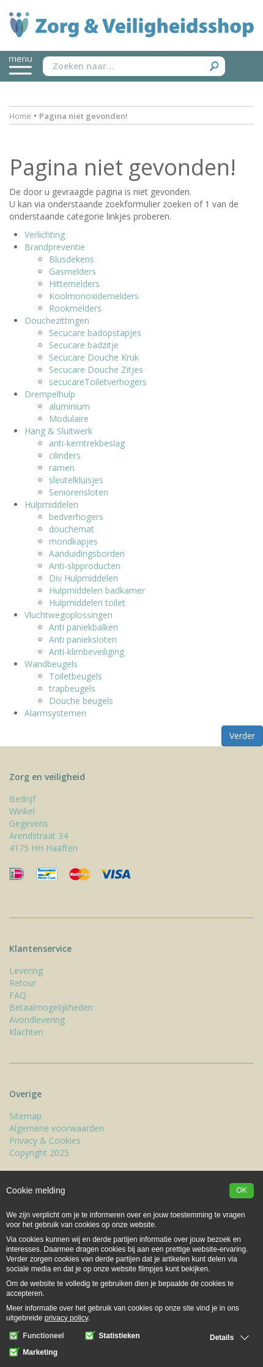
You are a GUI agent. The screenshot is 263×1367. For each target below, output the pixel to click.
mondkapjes (73, 541)
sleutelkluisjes (76, 480)
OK (241, 1190)
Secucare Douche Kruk (94, 357)
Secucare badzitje (84, 345)
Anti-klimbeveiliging (86, 651)
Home (20, 115)
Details (222, 1337)
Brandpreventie (54, 247)
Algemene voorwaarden (56, 1128)
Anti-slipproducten (84, 566)
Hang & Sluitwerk (58, 431)
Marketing (33, 1352)
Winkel (22, 811)
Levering (26, 970)
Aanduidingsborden (87, 553)
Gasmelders (72, 271)
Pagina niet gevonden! (83, 115)
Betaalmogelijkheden (51, 1007)
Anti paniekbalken (83, 627)
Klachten (26, 1032)
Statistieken (112, 1335)
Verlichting (44, 234)
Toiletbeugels (75, 676)
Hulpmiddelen (51, 504)
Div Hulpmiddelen (83, 578)
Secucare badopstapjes (95, 333)
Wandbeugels (51, 664)
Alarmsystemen (55, 713)
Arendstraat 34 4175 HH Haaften (43, 842)
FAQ (17, 995)
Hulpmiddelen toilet (87, 602)
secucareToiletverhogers (98, 382)
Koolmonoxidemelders (94, 296)
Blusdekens (71, 259)
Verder (242, 735)
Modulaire (69, 418)
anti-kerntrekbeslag (87, 443)
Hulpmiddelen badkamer (97, 590)
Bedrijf (22, 799)
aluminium (69, 406)
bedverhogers (76, 517)
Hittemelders (74, 283)
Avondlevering (37, 1019)
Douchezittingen (56, 320)
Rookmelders (75, 308)
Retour (22, 983)
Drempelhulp (49, 394)
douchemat (71, 529)
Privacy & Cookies (45, 1140)
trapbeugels (72, 688)
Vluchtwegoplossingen (68, 615)
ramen (62, 467)
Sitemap (25, 1116)
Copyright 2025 (39, 1152)
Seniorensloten (78, 492)
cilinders (65, 455)
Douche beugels (81, 700)
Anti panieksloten (83, 639)
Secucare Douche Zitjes (96, 369)
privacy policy (66, 1318)
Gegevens (28, 823)
